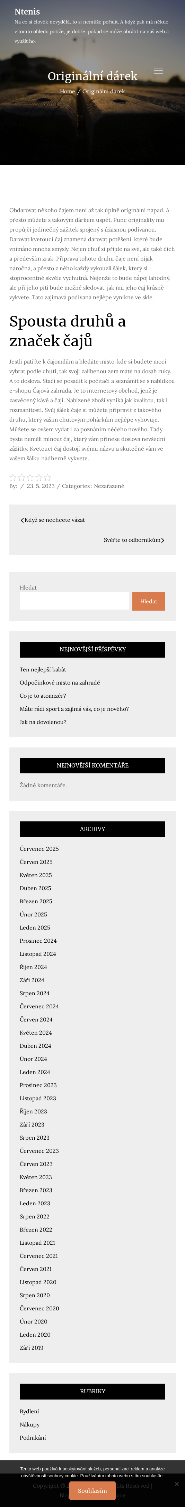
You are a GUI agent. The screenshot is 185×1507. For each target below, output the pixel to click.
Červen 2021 (36, 1268)
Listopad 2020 (38, 1282)
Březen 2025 (36, 901)
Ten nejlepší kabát (43, 669)
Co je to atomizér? (43, 695)
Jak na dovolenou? (43, 721)
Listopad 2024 (38, 953)
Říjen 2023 (33, 1111)
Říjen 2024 (33, 966)
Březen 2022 (36, 1229)
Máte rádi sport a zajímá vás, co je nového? (74, 708)
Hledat (28, 587)
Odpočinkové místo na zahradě (60, 682)
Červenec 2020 (39, 1308)
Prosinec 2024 (38, 940)
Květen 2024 (36, 1032)
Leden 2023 (35, 1203)
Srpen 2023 (35, 1137)
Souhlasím (92, 1490)
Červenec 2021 (39, 1255)
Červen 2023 (36, 1163)
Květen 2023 (36, 1177)
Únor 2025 (33, 914)
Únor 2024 (33, 1058)
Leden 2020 (35, 1334)
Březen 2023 (36, 1190)
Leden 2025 (35, 927)
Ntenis (27, 12)
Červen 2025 (36, 861)
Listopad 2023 (38, 1098)
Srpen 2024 (35, 993)
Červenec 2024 (39, 1006)
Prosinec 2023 (38, 1085)
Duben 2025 (35, 888)
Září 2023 (32, 1124)
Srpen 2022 (35, 1216)
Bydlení (29, 1411)
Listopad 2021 (37, 1242)
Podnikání (33, 1437)
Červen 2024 (36, 1019)
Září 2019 (31, 1347)
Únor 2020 (33, 1321)
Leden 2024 (35, 1071)
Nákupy (29, 1424)
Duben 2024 (35, 1045)
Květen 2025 (36, 875)
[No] (176, 1483)
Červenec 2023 (39, 1150)
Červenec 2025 (39, 848)
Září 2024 (32, 980)
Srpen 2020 (35, 1295)
